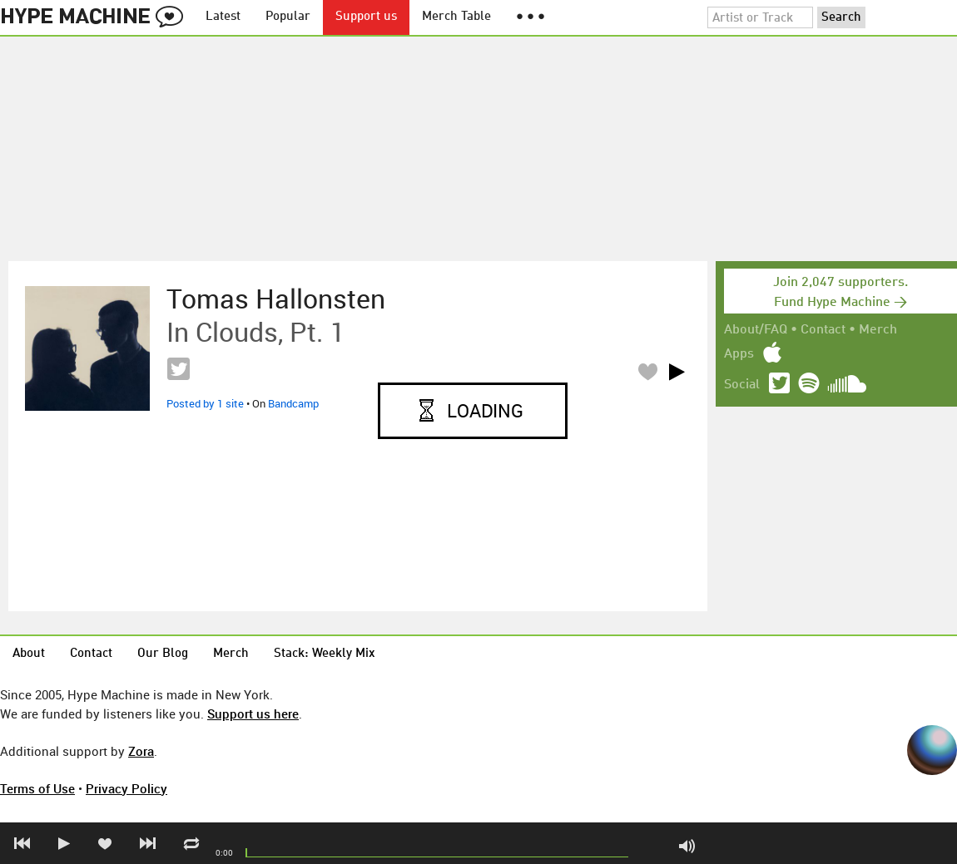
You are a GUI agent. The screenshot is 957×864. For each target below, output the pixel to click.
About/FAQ (755, 330)
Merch (878, 330)
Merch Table (456, 17)
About (28, 654)
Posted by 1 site (205, 403)
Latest (223, 17)
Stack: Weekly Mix (324, 654)
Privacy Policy (126, 788)
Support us (366, 17)
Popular (287, 17)
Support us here (253, 713)
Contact (823, 330)
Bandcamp (293, 403)
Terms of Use (37, 788)
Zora (141, 751)
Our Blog (162, 654)
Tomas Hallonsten (275, 298)
